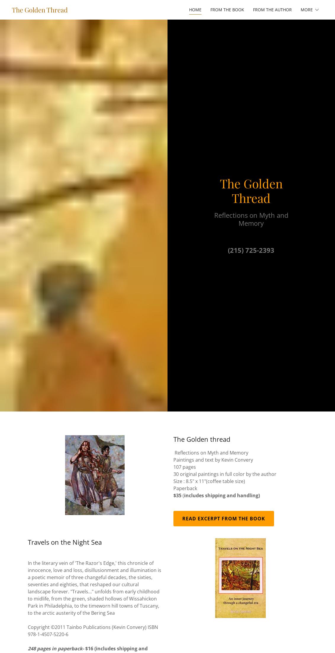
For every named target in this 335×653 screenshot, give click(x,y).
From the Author (272, 9)
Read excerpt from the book (223, 518)
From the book (227, 9)
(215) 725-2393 (251, 250)
